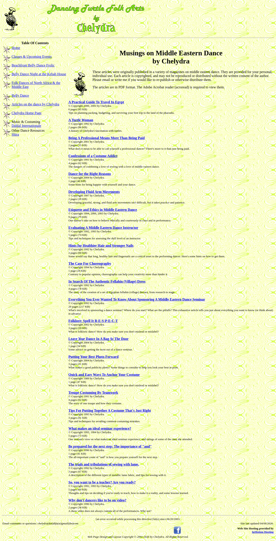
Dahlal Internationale (26, 126)
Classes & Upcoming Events (32, 56)
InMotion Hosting (263, 532)
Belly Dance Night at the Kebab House (39, 74)
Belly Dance (20, 95)
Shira (15, 134)
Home (16, 48)
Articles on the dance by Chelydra (35, 104)
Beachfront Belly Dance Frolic (33, 65)
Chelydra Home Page (27, 113)
